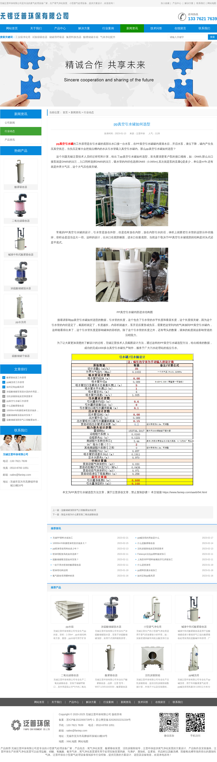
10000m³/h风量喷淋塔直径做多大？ (70, 543)
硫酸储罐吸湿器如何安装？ (66, 559)
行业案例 (108, 28)
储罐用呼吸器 (56, 37)
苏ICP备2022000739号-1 (80, 719)
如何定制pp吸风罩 (146, 575)
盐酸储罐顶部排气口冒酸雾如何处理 (23, 420)
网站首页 (12, 28)
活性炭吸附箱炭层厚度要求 (150, 548)
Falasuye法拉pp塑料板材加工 (151, 554)
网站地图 (211, 3)
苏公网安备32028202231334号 (113, 719)
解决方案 (189, 3)
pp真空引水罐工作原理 (17, 401)
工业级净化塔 (22, 37)
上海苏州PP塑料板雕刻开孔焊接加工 (155, 559)
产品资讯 (10, 139)
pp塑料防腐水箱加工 (147, 570)
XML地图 (71, 741)
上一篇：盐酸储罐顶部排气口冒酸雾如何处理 (74, 510)
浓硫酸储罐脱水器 (111, 626)
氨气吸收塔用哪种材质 (63, 575)
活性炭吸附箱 (152, 675)
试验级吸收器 (39, 37)
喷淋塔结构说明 (60, 570)
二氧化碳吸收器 (70, 675)
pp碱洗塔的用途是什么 (148, 538)
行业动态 (89, 112)
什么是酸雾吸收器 (146, 543)
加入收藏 (165, 3)
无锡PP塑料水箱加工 (63, 538)
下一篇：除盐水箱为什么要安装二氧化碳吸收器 (75, 514)
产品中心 (177, 3)
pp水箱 (70, 626)
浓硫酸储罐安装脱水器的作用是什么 (23, 391)
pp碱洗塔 (194, 675)
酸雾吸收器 (111, 675)
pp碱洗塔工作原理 (15, 382)
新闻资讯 (132, 28)
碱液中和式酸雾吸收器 (194, 626)
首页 (65, 112)
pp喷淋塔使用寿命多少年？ (66, 548)
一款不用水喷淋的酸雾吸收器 (67, 565)
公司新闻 (10, 122)
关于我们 (36, 28)
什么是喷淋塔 (143, 565)
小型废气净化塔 (152, 626)
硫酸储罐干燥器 (21, 355)
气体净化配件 (107, 37)
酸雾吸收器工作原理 (16, 377)
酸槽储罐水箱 (90, 37)
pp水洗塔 (21, 322)
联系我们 (200, 3)
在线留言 (180, 28)
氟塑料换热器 (73, 37)
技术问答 (156, 28)
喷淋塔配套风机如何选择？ (66, 554)
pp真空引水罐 (64, 143)
